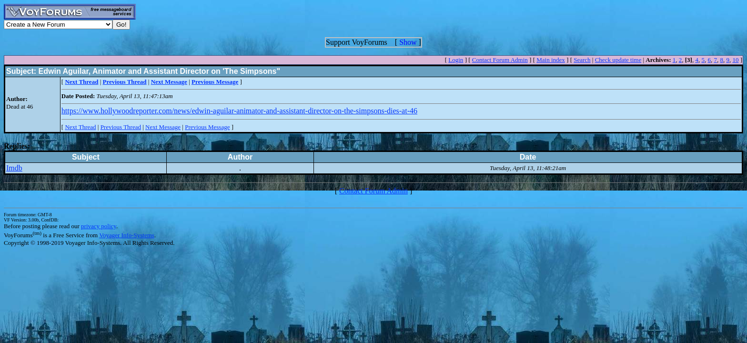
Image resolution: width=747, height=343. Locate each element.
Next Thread (80, 127)
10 (735, 59)
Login (455, 59)
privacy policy (98, 226)
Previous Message (207, 127)
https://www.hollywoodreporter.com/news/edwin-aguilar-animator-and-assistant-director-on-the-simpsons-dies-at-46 (239, 111)
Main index (550, 59)
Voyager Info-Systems (126, 235)
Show (407, 42)
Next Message (163, 127)
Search (582, 59)
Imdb (14, 168)
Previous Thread (121, 127)
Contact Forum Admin (500, 59)
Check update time (618, 59)
